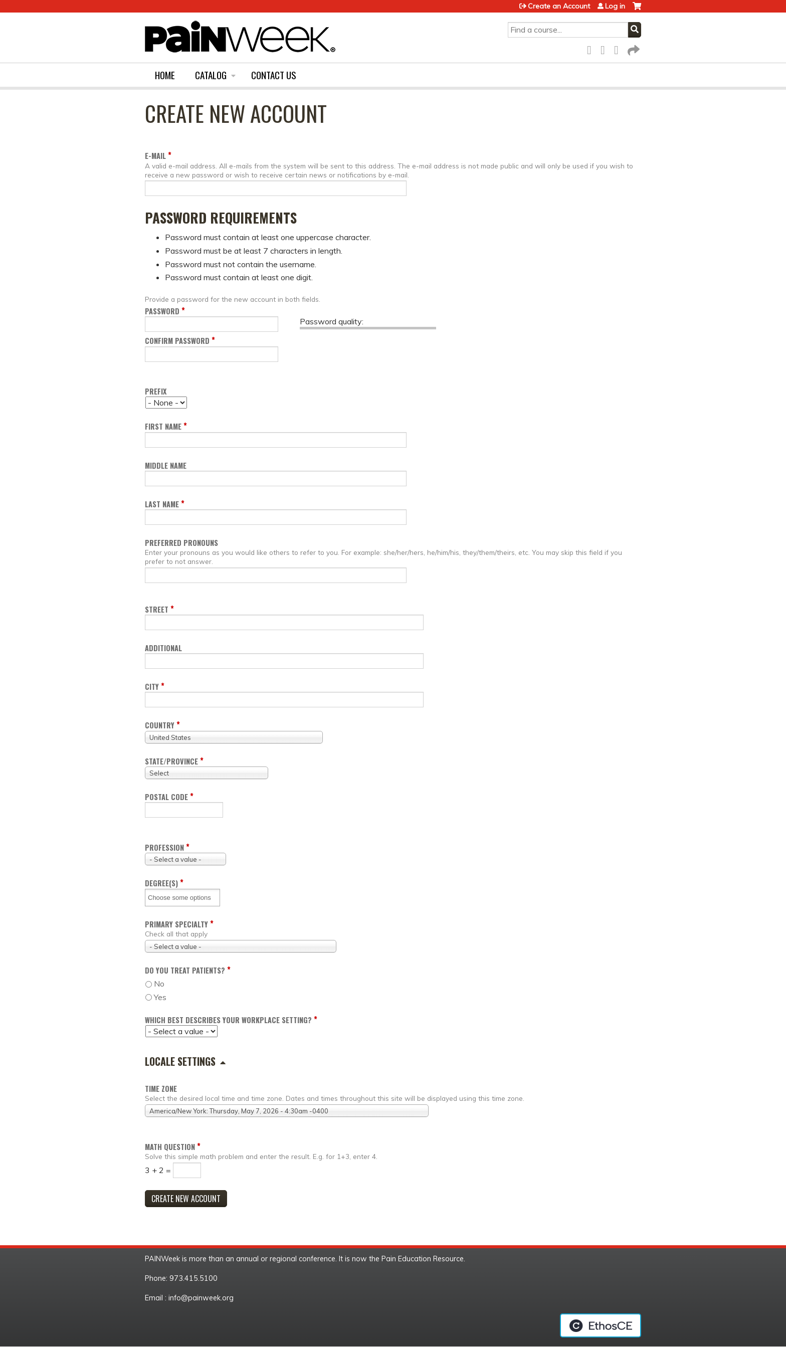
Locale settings (180, 1061)
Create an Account (559, 6)
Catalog (211, 75)
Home (165, 75)
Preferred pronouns (181, 542)
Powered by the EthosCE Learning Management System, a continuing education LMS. (600, 1325)
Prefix (155, 391)
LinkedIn (619, 48)
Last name (162, 504)
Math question (170, 1146)
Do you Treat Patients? (185, 970)
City (152, 686)
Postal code (166, 797)
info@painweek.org (201, 1297)
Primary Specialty (176, 924)
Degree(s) (161, 883)
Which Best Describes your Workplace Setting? (228, 1020)
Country (159, 725)
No (159, 984)
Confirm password (177, 340)
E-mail (155, 155)
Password (162, 311)
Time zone (161, 1088)
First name (163, 426)
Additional (163, 648)
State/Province (171, 761)
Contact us (273, 75)
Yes (160, 997)
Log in (615, 6)
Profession (164, 847)
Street (156, 609)
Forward (633, 48)
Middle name (165, 465)
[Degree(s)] (183, 897)
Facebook (592, 48)
